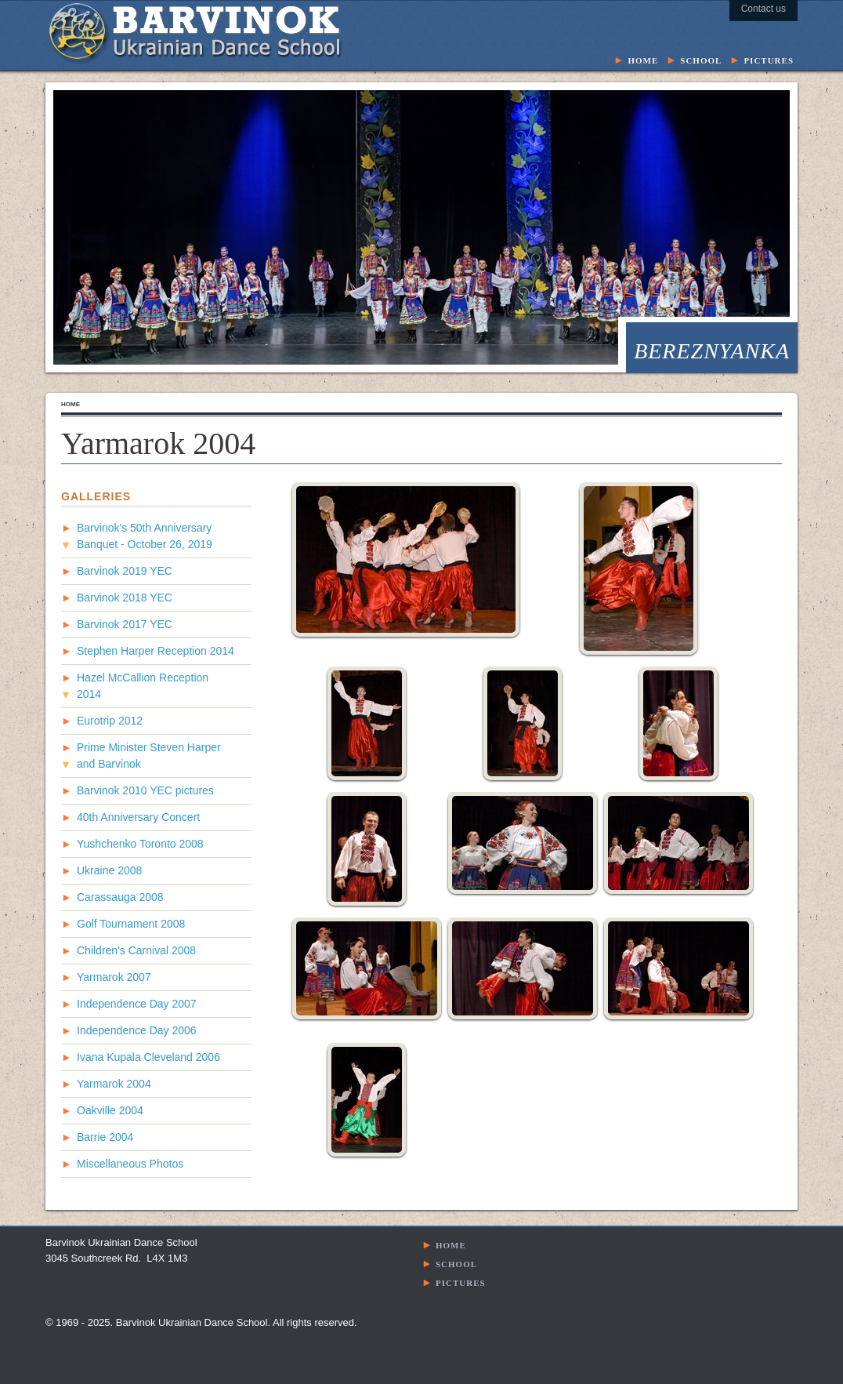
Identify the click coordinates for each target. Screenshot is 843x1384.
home (643, 59)
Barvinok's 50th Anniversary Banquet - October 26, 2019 (144, 535)
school (701, 59)
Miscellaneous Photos (130, 1163)
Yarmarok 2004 (114, 1083)
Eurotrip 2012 (110, 720)
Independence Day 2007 (137, 1003)
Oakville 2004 (110, 1110)
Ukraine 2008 (109, 870)
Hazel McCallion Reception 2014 (142, 685)
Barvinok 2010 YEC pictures (145, 790)
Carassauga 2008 (120, 897)
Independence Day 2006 (137, 1030)
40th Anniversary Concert (138, 817)
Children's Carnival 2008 (136, 950)
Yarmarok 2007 (114, 977)
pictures (769, 59)
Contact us (763, 8)
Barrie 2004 (105, 1137)
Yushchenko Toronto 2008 (140, 843)
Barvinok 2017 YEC (124, 624)
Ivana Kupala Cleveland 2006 (148, 1057)
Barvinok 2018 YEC (124, 597)
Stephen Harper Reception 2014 (155, 651)
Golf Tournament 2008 (131, 923)
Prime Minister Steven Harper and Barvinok (149, 755)
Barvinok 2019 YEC (124, 571)
